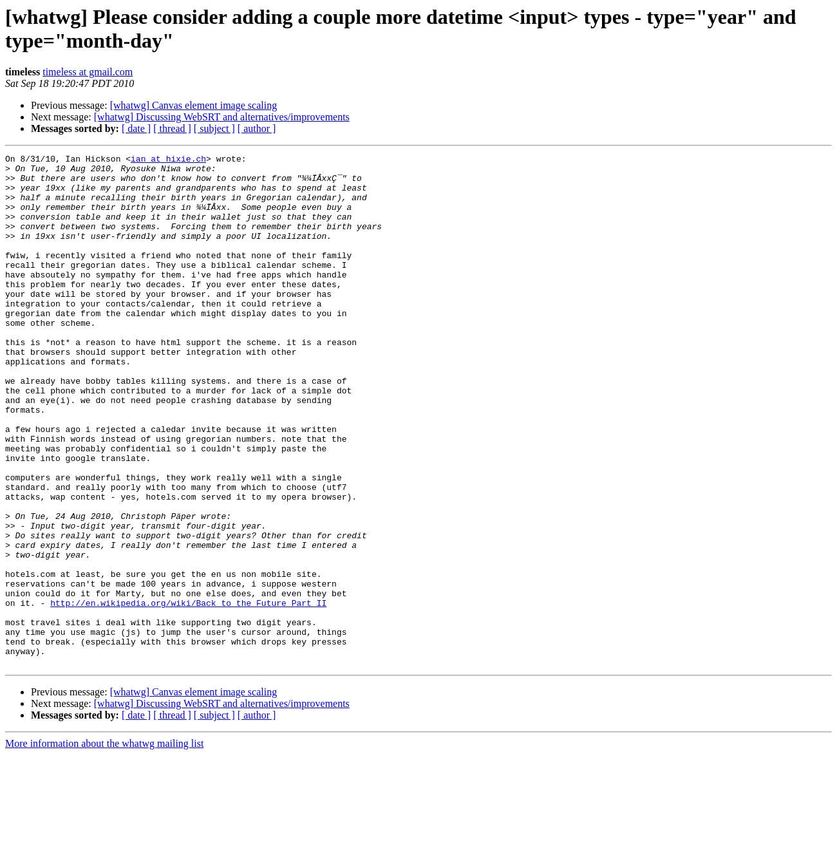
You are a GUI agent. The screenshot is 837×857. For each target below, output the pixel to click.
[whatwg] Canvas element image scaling (193, 105)
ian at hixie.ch (168, 160)
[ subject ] (214, 128)
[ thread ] (172, 128)
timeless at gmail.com (87, 71)
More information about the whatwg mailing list (104, 845)
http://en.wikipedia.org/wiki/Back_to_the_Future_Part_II (188, 693)
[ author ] (257, 128)
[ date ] (136, 128)
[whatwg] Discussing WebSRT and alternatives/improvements (222, 116)
